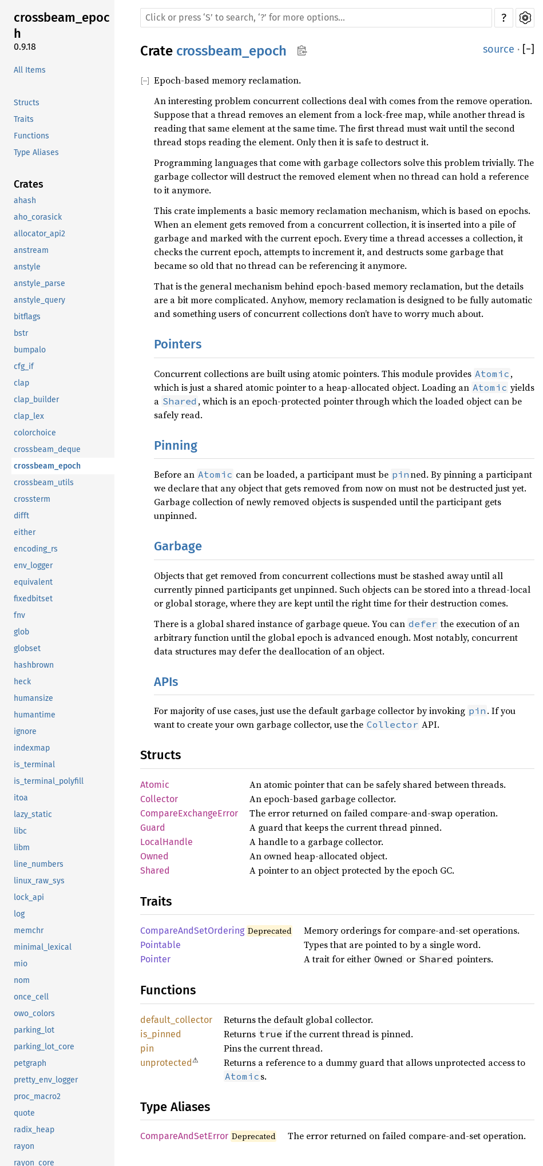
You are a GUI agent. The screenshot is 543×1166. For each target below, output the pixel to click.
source (498, 49)
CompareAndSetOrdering (192, 930)
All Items (30, 70)
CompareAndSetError (184, 1136)
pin (147, 1048)
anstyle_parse (39, 283)
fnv (19, 615)
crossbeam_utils (44, 482)
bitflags (27, 317)
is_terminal (34, 765)
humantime (35, 715)
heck (22, 682)
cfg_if (24, 366)
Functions (31, 136)
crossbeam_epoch (62, 25)
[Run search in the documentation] (316, 17)
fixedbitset (33, 599)
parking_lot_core (44, 1047)
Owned (154, 856)
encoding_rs (36, 549)
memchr (28, 930)
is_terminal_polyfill (49, 781)
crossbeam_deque (47, 449)
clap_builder (36, 399)
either (24, 532)
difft (21, 516)
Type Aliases (36, 152)
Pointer (155, 959)
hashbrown (34, 665)
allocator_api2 (39, 234)
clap (21, 383)
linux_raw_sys (39, 881)
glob (21, 632)
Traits (24, 119)
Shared (155, 870)
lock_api (29, 897)
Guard (152, 827)
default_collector (176, 1019)
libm (22, 847)
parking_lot (34, 1030)
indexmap (32, 748)
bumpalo (30, 350)
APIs (166, 681)
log (19, 914)
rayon (24, 1146)
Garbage (178, 546)
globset (27, 648)
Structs (26, 103)
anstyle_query (39, 300)
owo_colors (34, 1013)
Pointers (177, 344)
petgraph (30, 1063)
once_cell (31, 997)
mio (20, 964)
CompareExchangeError (189, 813)
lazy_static (33, 814)
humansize (33, 698)
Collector (159, 799)
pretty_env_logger (46, 1080)
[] (528, 49)
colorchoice (35, 433)
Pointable (160, 944)
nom (22, 980)
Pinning (175, 445)
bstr (21, 333)
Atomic (154, 784)
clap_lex (29, 416)
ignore (25, 731)
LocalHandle (166, 841)
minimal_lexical (43, 947)
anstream (31, 250)
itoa (21, 798)
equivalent (33, 582)
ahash (25, 200)
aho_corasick (38, 217)
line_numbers (39, 864)
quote (24, 1113)
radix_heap (34, 1130)
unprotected (166, 1062)
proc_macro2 (37, 1096)
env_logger (33, 565)
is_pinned (160, 1034)
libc (20, 831)
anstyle (27, 267)
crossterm (32, 499)
